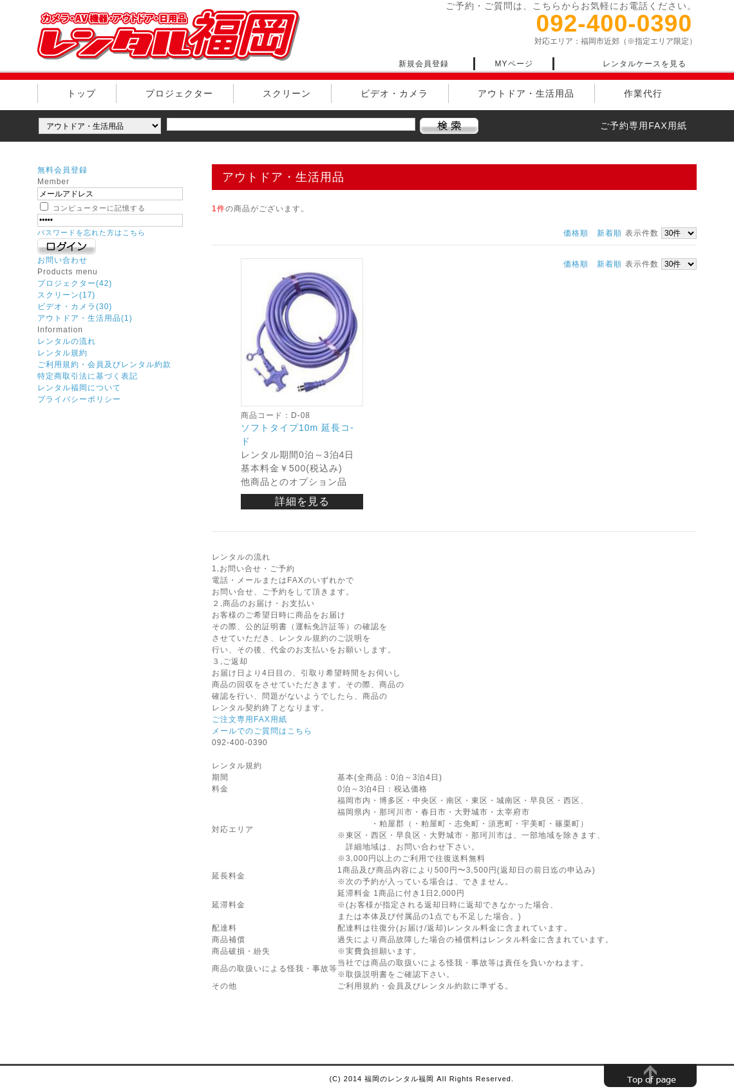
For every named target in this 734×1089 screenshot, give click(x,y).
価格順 (575, 233)
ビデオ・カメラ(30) (74, 306)
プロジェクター (179, 93)
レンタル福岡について (79, 387)
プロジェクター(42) (74, 283)
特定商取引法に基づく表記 (87, 376)
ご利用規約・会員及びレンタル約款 (104, 364)
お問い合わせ (62, 260)
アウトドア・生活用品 (526, 93)
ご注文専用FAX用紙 (249, 719)
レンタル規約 (62, 352)
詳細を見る (302, 501)
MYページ (514, 63)
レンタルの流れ (66, 341)
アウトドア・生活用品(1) (85, 318)
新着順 (609, 233)
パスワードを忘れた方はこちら (91, 232)
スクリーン (287, 93)
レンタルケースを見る (644, 63)
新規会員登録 (424, 63)
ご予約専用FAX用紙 (643, 125)
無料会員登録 (62, 170)
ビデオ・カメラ (394, 93)
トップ (81, 93)
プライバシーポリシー (79, 399)
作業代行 (643, 93)
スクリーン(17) (66, 294)
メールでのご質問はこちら (262, 730)
